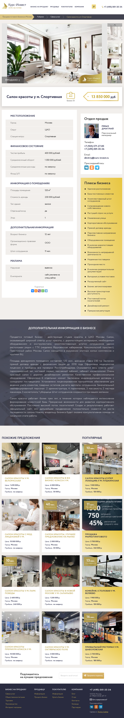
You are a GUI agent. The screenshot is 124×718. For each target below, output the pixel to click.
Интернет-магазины (13, 707)
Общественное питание (15, 697)
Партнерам (76, 707)
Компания (79, 7)
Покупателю (67, 7)
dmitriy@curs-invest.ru (96, 158)
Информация (39, 694)
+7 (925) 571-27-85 (94, 146)
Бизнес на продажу (39, 7)
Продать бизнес (40, 697)
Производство (11, 704)
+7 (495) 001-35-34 (113, 6)
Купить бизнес (58, 697)
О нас (74, 697)
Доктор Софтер (103, 712)
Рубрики (40, 17)
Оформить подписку (93, 675)
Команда (75, 704)
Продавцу (54, 7)
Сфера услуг (55, 17)
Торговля (9, 700)
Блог (73, 694)
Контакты (75, 700)
